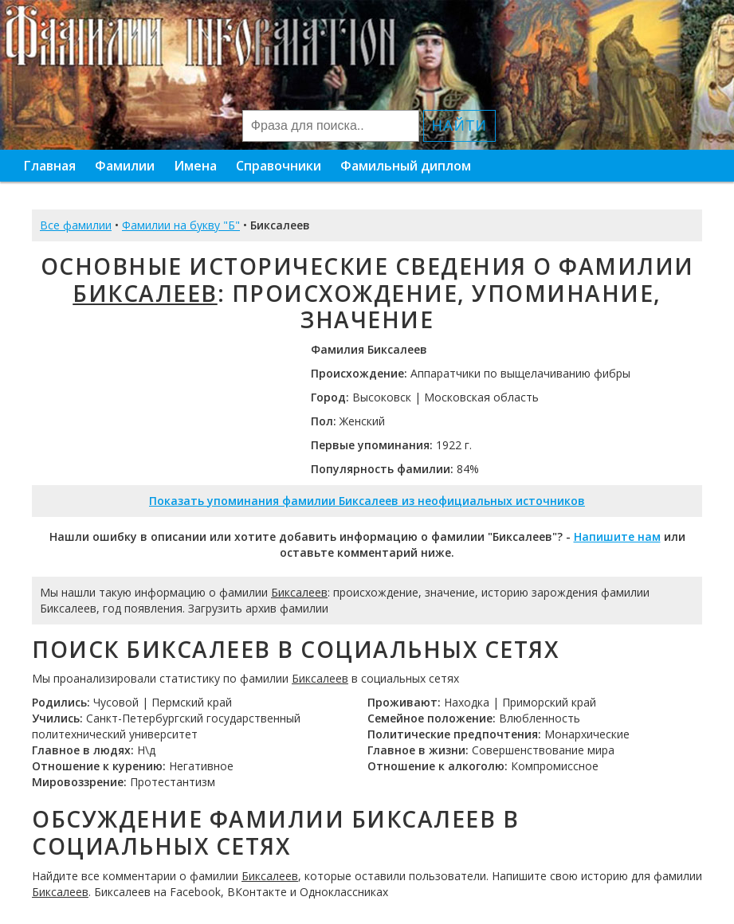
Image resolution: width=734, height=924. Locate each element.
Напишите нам (617, 536)
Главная (50, 165)
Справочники (278, 165)
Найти (459, 126)
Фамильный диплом (405, 165)
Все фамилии (76, 225)
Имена (195, 165)
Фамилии (125, 165)
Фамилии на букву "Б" (181, 225)
